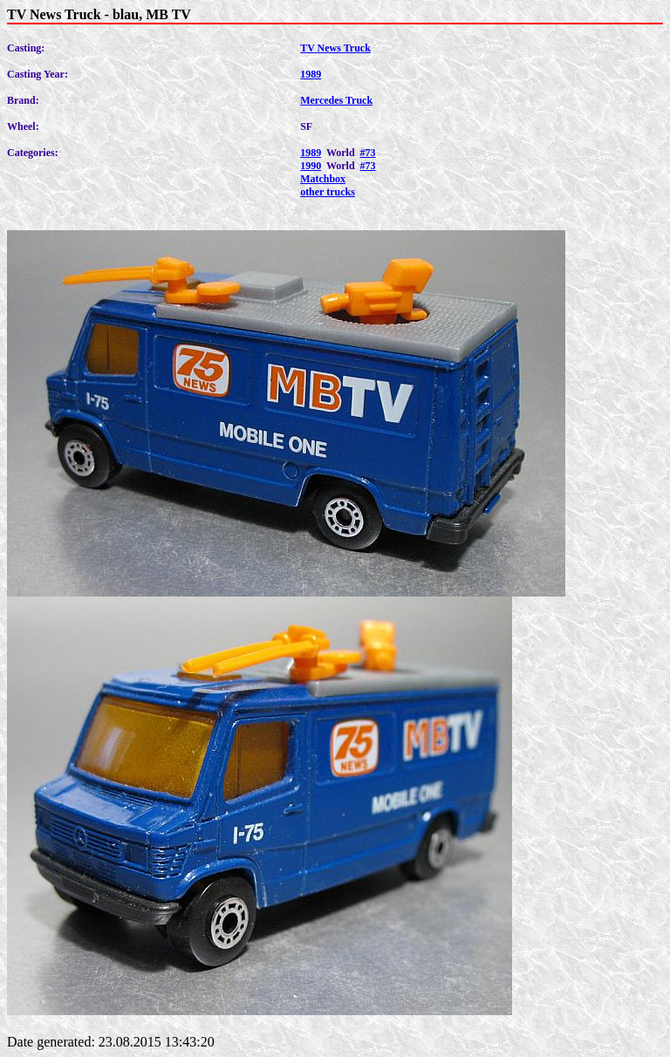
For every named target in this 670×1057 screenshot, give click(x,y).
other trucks (327, 192)
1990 (310, 166)
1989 (310, 74)
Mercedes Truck (336, 100)
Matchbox (322, 179)
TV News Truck (335, 48)
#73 (368, 153)
